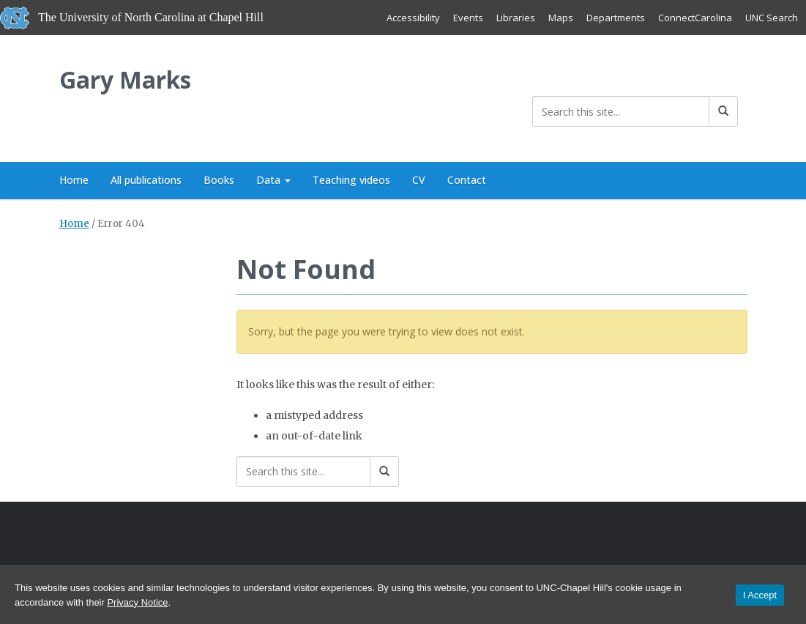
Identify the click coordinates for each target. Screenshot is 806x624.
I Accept (760, 595)
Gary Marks (125, 79)
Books (219, 180)
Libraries (515, 17)
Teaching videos (351, 180)
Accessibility (413, 17)
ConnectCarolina (695, 17)
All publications (146, 180)
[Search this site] (620, 111)
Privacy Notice (137, 602)
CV (418, 180)
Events (468, 17)
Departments (615, 17)
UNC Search (771, 17)
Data (273, 180)
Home (74, 180)
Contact (466, 180)
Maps (560, 17)
